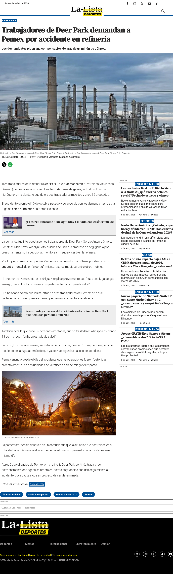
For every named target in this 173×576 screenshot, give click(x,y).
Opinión (105, 544)
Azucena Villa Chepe (148, 215)
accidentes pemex (38, 494)
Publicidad (23, 555)
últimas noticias (12, 494)
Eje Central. (37, 484)
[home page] (87, 11)
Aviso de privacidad (40, 555)
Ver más (9, 232)
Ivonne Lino (144, 285)
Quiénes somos (8, 555)
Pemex (88, 494)
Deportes (147, 221)
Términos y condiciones (64, 555)
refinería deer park (66, 494)
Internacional (9, 20)
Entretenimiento (147, 184)
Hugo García (144, 248)
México (147, 255)
